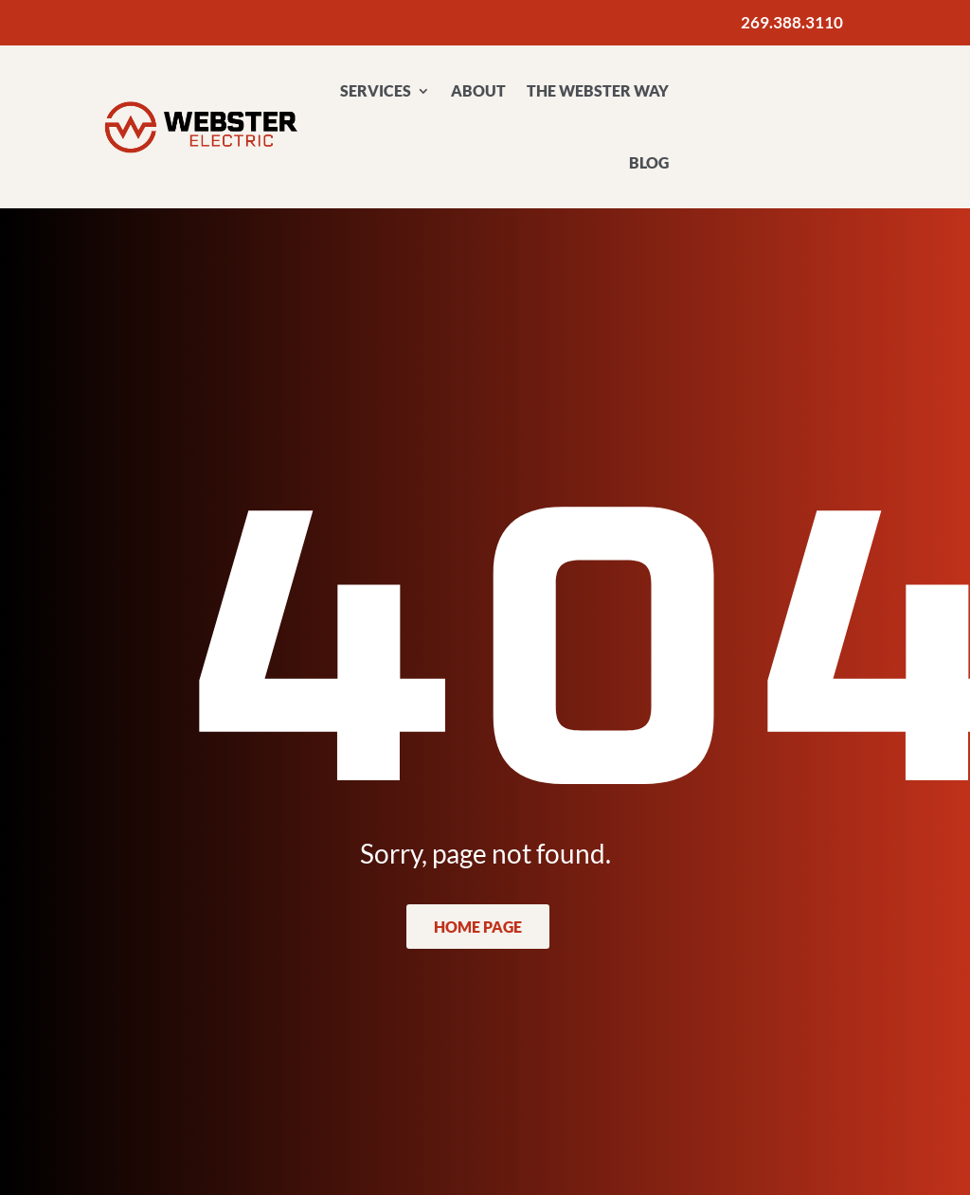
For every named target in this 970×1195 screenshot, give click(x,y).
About (478, 90)
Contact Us (784, 102)
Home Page (478, 927)
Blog (649, 162)
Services (375, 90)
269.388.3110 (792, 22)
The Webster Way (598, 90)
